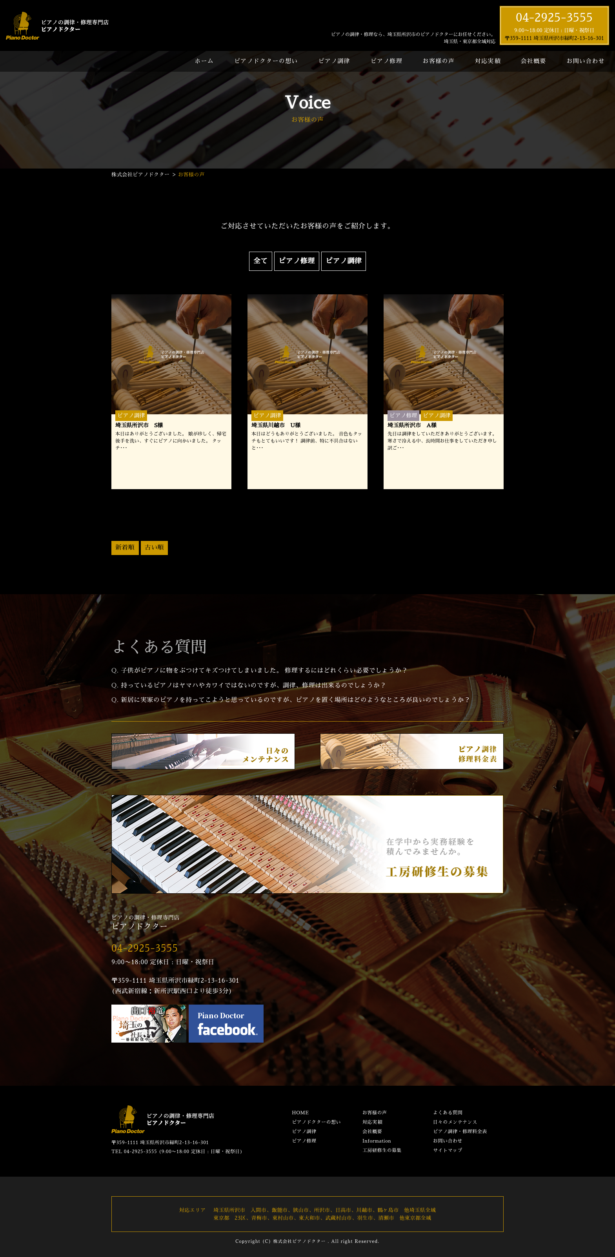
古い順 (154, 547)
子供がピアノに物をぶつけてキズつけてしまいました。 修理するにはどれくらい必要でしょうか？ (264, 670)
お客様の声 (439, 61)
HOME (300, 1112)
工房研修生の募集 (382, 1150)
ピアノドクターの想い (266, 61)
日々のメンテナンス (455, 1122)
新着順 (125, 547)
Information (376, 1141)
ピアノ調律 (334, 61)
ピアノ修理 (386, 61)
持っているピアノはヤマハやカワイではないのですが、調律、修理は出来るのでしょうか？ (253, 685)
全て (260, 261)
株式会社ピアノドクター (299, 1241)
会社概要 (533, 61)
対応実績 (487, 61)
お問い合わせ (585, 61)
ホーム (204, 61)
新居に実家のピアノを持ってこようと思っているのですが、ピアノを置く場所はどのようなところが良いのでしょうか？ (295, 700)
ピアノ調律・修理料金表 (460, 1131)
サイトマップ (447, 1150)
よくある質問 (447, 1112)
